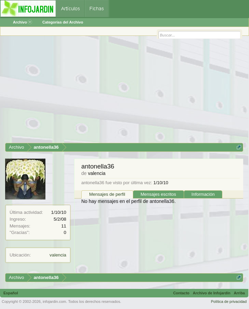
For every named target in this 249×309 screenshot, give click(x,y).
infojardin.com (54, 301)
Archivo (22, 22)
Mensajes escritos (158, 194)
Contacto (181, 293)
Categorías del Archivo (62, 22)
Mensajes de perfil (107, 194)
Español (10, 293)
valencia (58, 255)
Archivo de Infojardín (212, 293)
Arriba (239, 293)
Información (203, 194)
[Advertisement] (124, 91)
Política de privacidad (229, 301)
